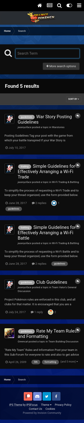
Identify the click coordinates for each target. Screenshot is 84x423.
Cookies (50, 408)
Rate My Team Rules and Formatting (47, 333)
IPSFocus (31, 404)
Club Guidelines (51, 282)
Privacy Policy (63, 404)
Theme (46, 404)
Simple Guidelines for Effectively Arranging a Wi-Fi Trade (46, 171)
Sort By (73, 99)
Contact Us (35, 408)
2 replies (39, 203)
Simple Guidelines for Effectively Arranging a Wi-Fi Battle (47, 233)
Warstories (58, 127)
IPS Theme (15, 404)
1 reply (37, 312)
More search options (61, 66)
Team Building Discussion (63, 341)
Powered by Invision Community (42, 412)
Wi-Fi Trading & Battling (65, 182)
